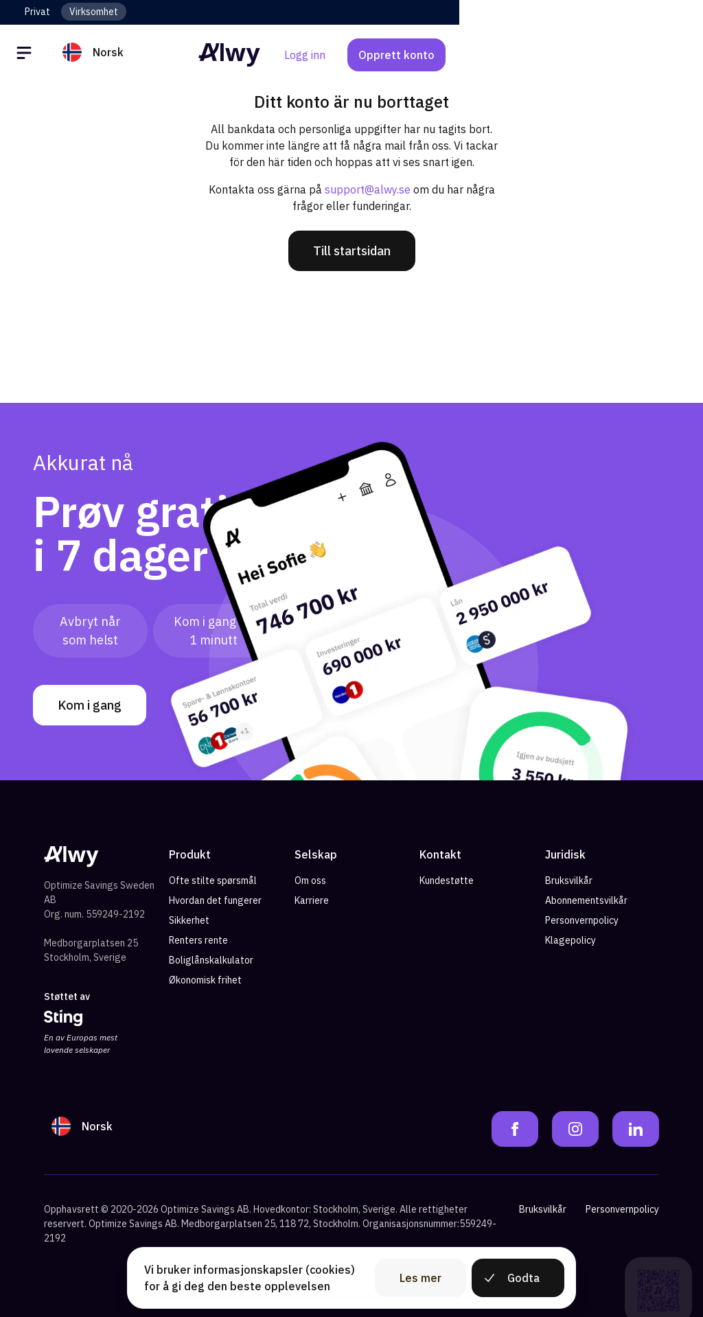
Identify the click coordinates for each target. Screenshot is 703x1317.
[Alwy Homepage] (351, 54)
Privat (37, 11)
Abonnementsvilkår (586, 900)
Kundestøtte (446, 880)
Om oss (310, 880)
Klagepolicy (570, 940)
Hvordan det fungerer (215, 900)
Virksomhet (93, 11)
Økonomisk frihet (205, 980)
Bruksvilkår (568, 880)
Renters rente (198, 940)
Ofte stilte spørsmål (213, 880)
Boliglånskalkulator (211, 960)
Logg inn (548, 55)
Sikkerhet (189, 920)
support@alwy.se (368, 189)
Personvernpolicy (582, 920)
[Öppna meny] (26, 55)
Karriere (312, 900)
